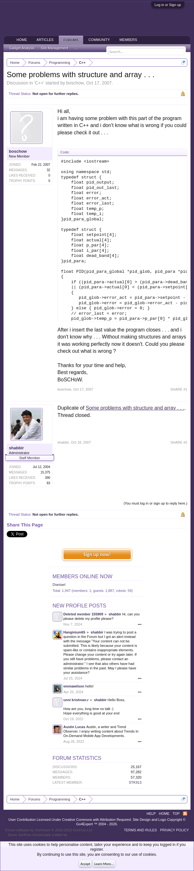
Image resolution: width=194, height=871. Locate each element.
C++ (39, 82)
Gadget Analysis (22, 48)
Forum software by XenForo (49, 830)
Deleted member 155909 (83, 614)
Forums (71, 40)
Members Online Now (82, 576)
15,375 (45, 472)
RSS (185, 813)
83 (48, 483)
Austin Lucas (74, 727)
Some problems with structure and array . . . (135, 408)
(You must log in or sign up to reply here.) (155, 503)
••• (140, 624)
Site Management (54, 48)
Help (151, 813)
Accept (85, 864)
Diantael (59, 584)
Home (22, 40)
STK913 (135, 782)
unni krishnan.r (76, 700)
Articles (45, 40)
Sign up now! (96, 554)
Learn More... (103, 864)
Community (99, 40)
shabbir (16, 448)
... (76, 48)
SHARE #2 (179, 442)
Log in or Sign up (168, 5)
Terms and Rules (140, 830)
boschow (75, 82)
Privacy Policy (174, 830)
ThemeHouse (78, 835)
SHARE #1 (179, 389)
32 (48, 170)
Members (128, 40)
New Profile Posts (79, 605)
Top (175, 813)
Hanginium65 (74, 632)
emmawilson (74, 686)
